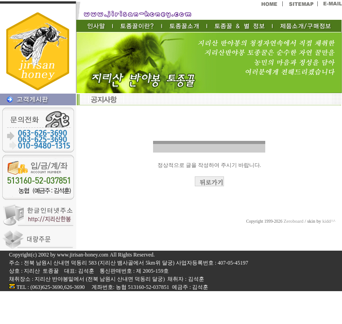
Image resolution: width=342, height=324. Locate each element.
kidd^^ (328, 221)
